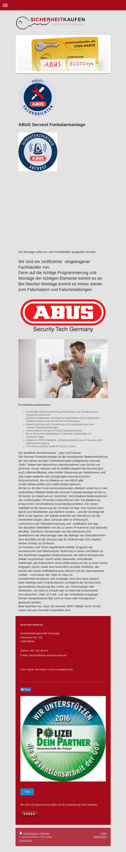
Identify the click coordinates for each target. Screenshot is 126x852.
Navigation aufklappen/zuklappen (63, 5)
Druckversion (29, 833)
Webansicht (100, 836)
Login (104, 833)
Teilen (25, 689)
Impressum (25, 840)
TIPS (27, 791)
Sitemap (45, 833)
